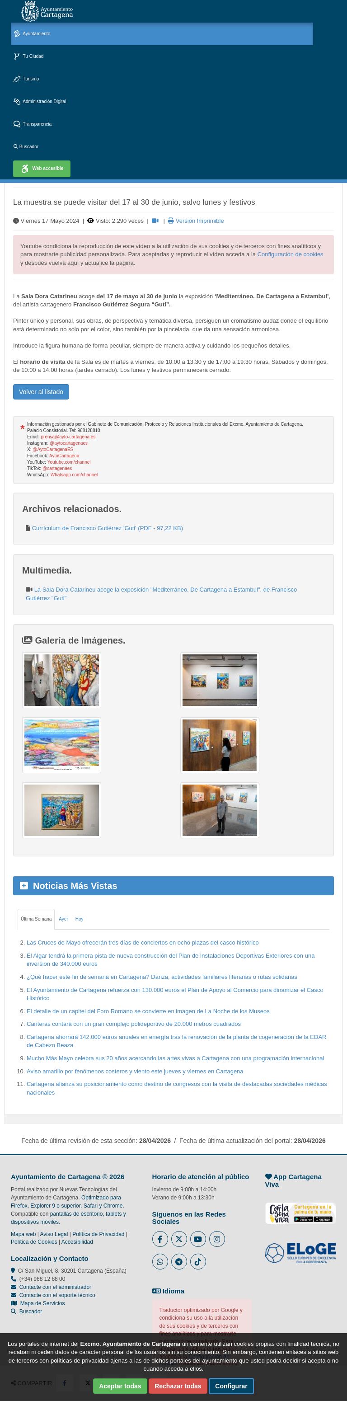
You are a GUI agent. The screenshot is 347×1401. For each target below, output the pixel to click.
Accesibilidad (77, 1242)
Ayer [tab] (63, 919)
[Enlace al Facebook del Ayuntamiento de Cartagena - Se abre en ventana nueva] (160, 1239)
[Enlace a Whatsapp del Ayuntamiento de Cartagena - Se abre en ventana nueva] (160, 1261)
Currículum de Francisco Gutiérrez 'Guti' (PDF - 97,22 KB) (107, 528)
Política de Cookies (34, 1242)
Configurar (231, 1386)
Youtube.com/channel (69, 462)
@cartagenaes (57, 468)
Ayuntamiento (32, 34)
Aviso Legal (54, 1234)
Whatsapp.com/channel (74, 474)
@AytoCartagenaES (53, 449)
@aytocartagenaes (69, 443)
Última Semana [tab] (36, 919)
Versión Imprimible (196, 220)
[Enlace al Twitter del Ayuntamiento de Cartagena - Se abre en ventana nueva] (179, 1239)
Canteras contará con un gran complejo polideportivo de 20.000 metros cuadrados (134, 1023)
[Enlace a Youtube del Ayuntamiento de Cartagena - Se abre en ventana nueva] (198, 1239)
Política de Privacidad (98, 1234)
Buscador (26, 146)
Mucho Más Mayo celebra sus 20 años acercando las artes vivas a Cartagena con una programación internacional (175, 1058)
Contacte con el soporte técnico (57, 1295)
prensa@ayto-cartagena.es (68, 436)
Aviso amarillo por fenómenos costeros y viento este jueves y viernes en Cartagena (135, 1071)
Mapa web (23, 1234)
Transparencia (33, 124)
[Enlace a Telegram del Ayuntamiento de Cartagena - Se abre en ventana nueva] (179, 1261)
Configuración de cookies (291, 254)
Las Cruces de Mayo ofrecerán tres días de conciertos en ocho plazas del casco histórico (143, 942)
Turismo (26, 79)
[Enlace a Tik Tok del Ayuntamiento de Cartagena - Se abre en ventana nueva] (198, 1261)
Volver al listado (41, 391)
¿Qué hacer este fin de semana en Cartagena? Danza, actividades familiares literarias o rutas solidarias (162, 976)
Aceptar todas (120, 1386)
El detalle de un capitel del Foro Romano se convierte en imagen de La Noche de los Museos (148, 1011)
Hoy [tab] (79, 919)
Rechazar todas (178, 1386)
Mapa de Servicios (38, 1303)
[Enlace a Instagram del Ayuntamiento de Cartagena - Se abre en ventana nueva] (217, 1239)
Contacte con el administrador (55, 1287)
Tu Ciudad (28, 57)
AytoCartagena (64, 455)
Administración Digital (40, 102)
